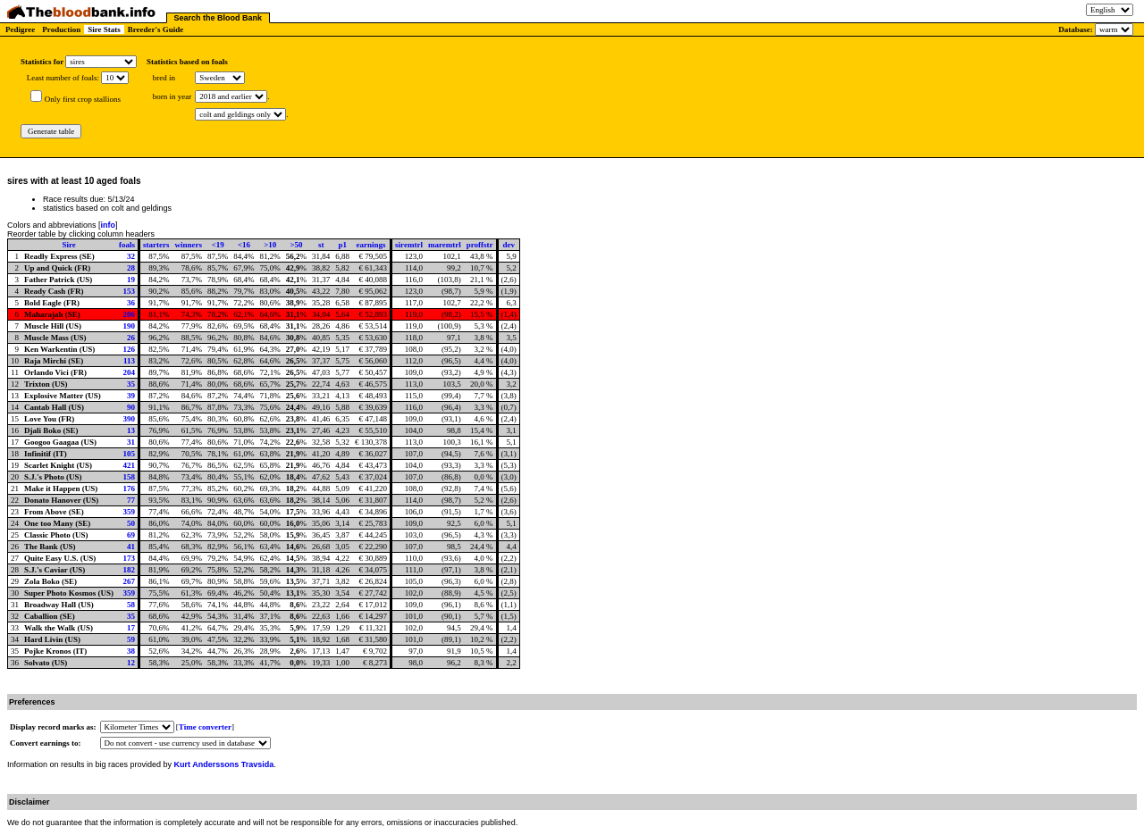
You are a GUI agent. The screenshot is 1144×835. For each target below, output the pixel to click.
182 (129, 569)
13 (131, 430)
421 (129, 465)
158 (129, 476)
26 (131, 337)
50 (131, 523)
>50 (296, 244)
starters (156, 244)
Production (61, 29)
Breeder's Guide (156, 29)
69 (131, 534)
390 (129, 418)
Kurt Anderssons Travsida (224, 764)
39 (131, 395)
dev (508, 244)
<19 (218, 244)
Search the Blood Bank (218, 17)
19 (131, 279)
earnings (371, 244)
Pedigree (20, 29)
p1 (342, 244)
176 (129, 488)
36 (131, 302)
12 (131, 662)
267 (129, 581)
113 (129, 360)
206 (129, 314)
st (321, 244)
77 (131, 500)
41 (131, 546)
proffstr (480, 244)
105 (129, 453)
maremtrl (444, 244)
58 (131, 604)
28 (131, 267)
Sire (68, 244)
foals (127, 244)
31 (131, 442)
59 (131, 639)
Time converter (205, 726)
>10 (270, 244)
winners (189, 244)
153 (129, 291)
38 (131, 651)
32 (131, 256)
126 (129, 349)
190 (129, 325)
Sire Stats (104, 29)
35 (131, 384)
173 (129, 558)
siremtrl (409, 244)
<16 (244, 244)
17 (131, 627)
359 (129, 511)
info (108, 225)
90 (131, 407)
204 (129, 372)
